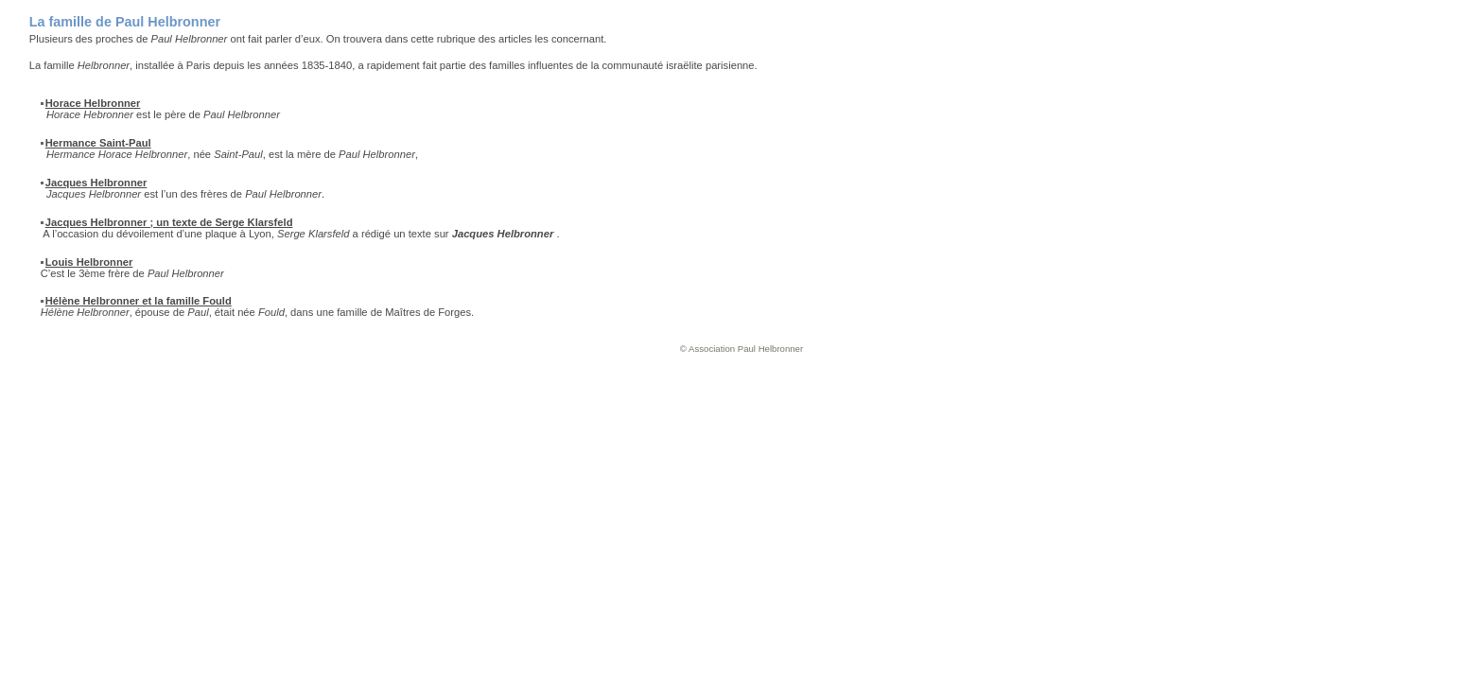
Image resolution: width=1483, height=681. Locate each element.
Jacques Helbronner (96, 182)
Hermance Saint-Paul (98, 142)
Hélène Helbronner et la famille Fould (138, 300)
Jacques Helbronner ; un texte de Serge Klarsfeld (169, 222)
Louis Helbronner (89, 262)
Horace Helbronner (93, 103)
